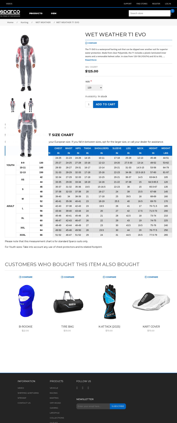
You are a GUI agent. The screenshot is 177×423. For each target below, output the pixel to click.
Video (21, 388)
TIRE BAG (67, 326)
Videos (9, 3)
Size (88, 82)
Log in (168, 3)
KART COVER (151, 326)
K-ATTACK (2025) (109, 326)
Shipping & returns (28, 393)
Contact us (24, 403)
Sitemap (22, 398)
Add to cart (105, 104)
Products (36, 13)
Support (128, 3)
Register (156, 3)
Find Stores (141, 3)
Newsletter (85, 399)
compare (92, 43)
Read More (90, 60)
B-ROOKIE (26, 326)
